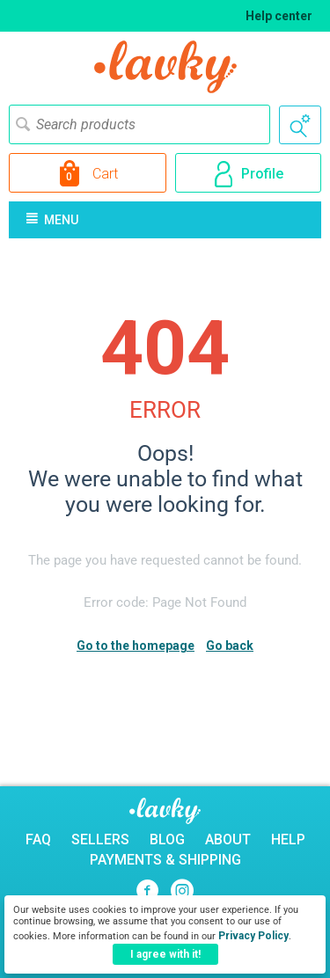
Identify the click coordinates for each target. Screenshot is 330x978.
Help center (279, 16)
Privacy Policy (253, 936)
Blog (167, 839)
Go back (229, 646)
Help (288, 839)
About (228, 839)
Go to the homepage (135, 646)
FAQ (38, 839)
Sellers (100, 839)
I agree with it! (165, 954)
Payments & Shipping (165, 859)
